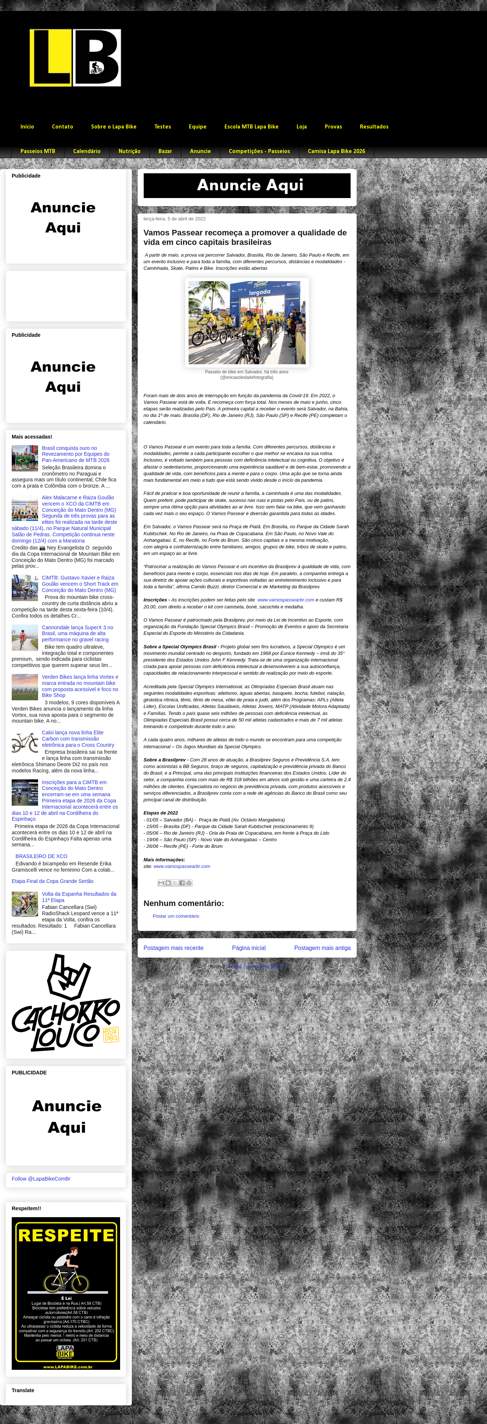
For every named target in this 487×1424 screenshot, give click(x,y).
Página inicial (249, 948)
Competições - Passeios (259, 151)
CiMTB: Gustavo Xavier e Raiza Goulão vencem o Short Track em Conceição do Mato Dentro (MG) (80, 584)
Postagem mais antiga (322, 948)
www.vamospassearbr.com (285, 600)
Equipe (198, 127)
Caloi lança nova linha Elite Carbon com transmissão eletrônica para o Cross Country (78, 739)
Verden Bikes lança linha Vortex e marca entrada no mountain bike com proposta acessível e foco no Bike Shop (80, 686)
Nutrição (130, 151)
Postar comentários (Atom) (256, 966)
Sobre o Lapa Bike (114, 127)
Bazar (165, 151)
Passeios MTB (38, 151)
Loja (302, 127)
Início (27, 127)
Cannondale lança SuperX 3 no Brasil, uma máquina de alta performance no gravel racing (78, 634)
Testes (163, 127)
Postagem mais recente (174, 948)
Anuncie (200, 151)
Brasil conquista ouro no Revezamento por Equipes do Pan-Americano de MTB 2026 (75, 454)
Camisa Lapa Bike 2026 (336, 151)
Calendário (87, 151)
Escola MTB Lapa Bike (251, 127)
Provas (333, 127)
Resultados (374, 127)
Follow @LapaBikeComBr (41, 1179)
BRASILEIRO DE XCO (42, 856)
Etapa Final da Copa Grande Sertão (52, 881)
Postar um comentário (176, 916)
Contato (62, 127)
